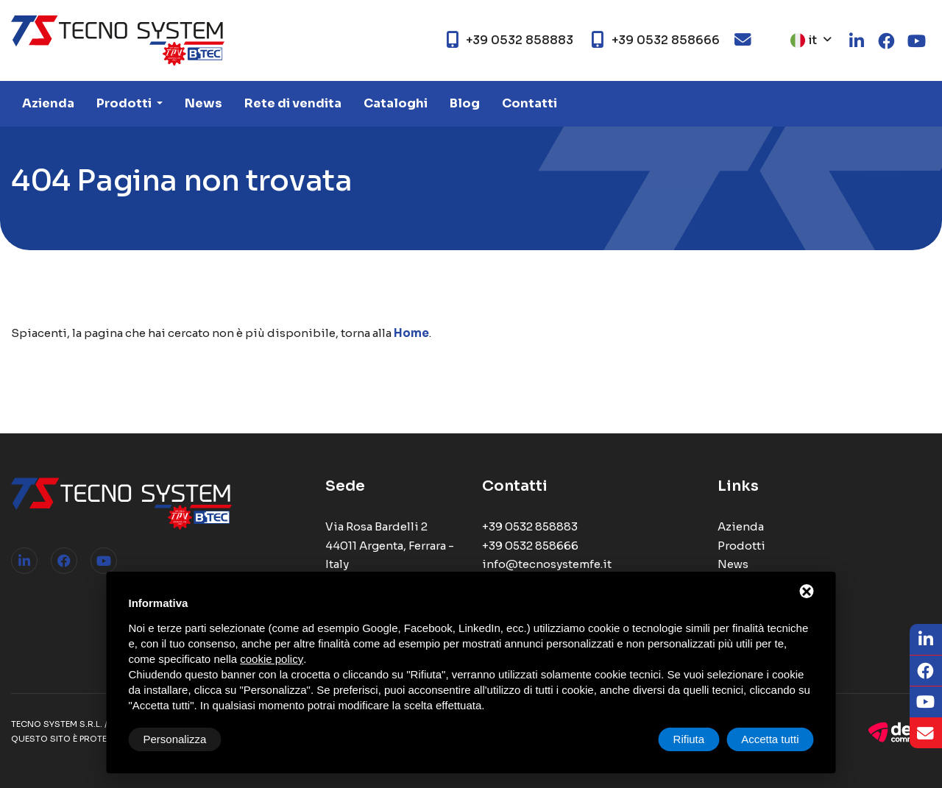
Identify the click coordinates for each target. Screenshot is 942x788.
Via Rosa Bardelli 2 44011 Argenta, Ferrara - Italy (389, 545)
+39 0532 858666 (530, 546)
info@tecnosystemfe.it (547, 564)
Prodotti (125, 103)
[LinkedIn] (926, 640)
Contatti (529, 103)
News (203, 103)
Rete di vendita (292, 103)
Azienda (48, 103)
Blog (465, 103)
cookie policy (271, 659)
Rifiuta (689, 739)
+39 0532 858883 (530, 526)
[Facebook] (926, 671)
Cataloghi (396, 103)
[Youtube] (926, 702)
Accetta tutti (769, 739)
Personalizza (175, 739)
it (803, 40)
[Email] (926, 733)
